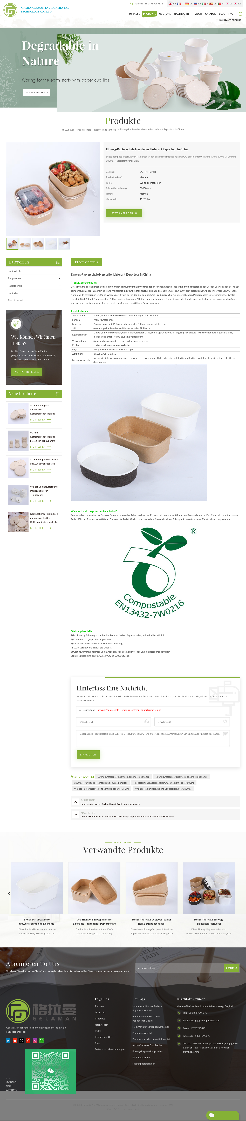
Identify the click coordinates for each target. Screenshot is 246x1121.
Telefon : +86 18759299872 (146, 3)
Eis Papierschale (141, 1057)
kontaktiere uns (230, 20)
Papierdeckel (15, 271)
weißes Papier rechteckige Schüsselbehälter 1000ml (163, 789)
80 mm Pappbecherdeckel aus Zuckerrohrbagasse (44, 462)
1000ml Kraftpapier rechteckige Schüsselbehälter (100, 783)
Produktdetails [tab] (86, 262)
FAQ (230, 13)
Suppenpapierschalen (143, 1063)
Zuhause (134, 13)
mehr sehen (37, 419)
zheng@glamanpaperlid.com (205, 1020)
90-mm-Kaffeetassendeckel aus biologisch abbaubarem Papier (42, 437)
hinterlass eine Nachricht (218, 1116)
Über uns (165, 13)
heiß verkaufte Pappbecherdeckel (150, 1027)
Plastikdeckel (15, 300)
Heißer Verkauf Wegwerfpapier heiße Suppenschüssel (151, 921)
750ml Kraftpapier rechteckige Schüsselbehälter (181, 777)
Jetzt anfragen (121, 213)
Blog (222, 13)
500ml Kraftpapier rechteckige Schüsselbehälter (123, 777)
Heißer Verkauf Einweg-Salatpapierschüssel (209, 921)
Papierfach (14, 293)
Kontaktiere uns (27, 372)
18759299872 (198, 1028)
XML (171, 1105)
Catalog (210, 13)
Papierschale (84, 129)
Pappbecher (14, 278)
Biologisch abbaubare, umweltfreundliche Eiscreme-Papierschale (37, 922)
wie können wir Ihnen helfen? (33, 341)
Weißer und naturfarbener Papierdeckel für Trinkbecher (44, 491)
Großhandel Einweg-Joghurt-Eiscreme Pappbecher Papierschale (94, 921)
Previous (9, 894)
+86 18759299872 (197, 1013)
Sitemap (163, 1105)
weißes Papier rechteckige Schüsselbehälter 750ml (101, 789)
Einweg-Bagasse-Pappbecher (147, 1051)
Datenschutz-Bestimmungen (110, 1049)
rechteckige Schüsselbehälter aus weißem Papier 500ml (164, 783)
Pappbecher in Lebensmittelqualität (151, 1039)
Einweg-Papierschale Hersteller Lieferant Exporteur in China (129, 710)
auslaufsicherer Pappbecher (147, 1045)
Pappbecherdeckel (142, 1033)
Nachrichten (182, 13)
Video (198, 13)
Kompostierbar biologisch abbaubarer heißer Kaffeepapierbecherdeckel (44, 518)
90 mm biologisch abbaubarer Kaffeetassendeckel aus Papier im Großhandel (42, 410)
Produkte (149, 13)
